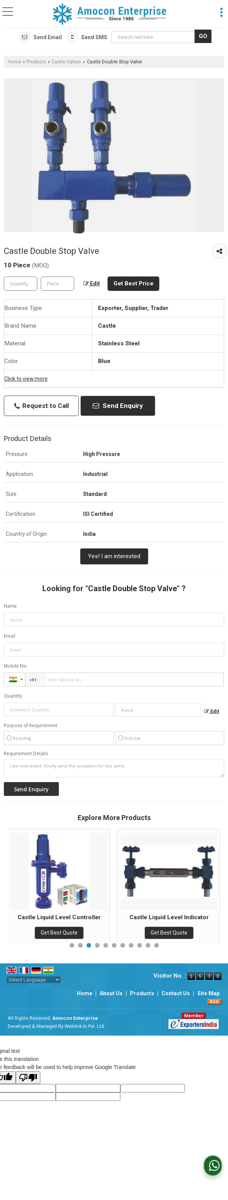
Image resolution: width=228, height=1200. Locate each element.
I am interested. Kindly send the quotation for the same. (114, 768)
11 (156, 945)
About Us (111, 993)
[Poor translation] (28, 1077)
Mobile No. (16, 666)
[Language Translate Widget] (34, 979)
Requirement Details (26, 753)
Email (9, 636)
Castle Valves (66, 62)
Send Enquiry (118, 405)
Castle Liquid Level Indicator (170, 917)
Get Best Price (133, 283)
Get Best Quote (60, 933)
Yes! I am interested (114, 556)
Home (14, 62)
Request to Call (41, 406)
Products (36, 62)
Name (10, 606)
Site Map (208, 993)
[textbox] (154, 37)
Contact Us (175, 993)
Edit (91, 283)
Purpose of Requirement (30, 725)
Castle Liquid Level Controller (60, 917)
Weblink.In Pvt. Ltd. (85, 1026)
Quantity (13, 696)
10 (148, 945)
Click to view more (26, 379)
